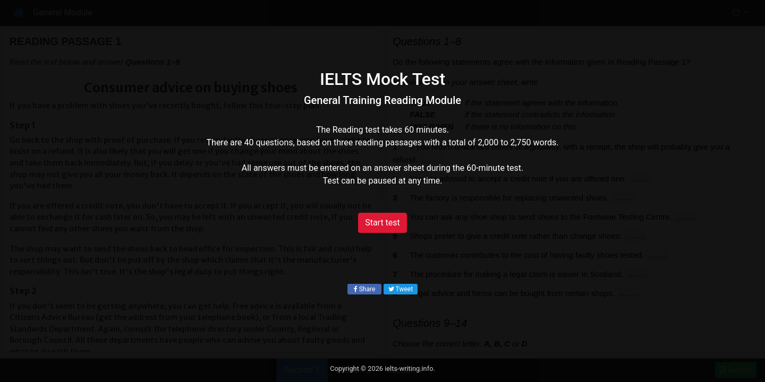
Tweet (400, 289)
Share (365, 289)
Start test (382, 223)
